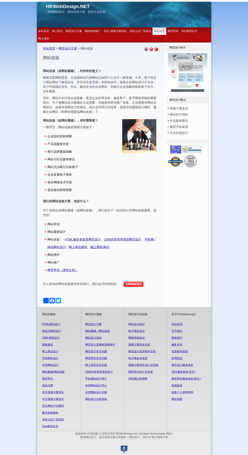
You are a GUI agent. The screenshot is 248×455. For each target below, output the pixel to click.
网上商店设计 (50, 351)
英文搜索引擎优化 (53, 392)
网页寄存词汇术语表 (140, 371)
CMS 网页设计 (51, 337)
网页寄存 (173, 31)
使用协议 (176, 358)
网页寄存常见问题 (96, 358)
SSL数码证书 (189, 31)
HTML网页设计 (51, 324)
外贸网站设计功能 (96, 392)
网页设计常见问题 (96, 351)
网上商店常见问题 (96, 365)
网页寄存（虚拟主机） (62, 270)
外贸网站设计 (50, 365)
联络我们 (176, 337)
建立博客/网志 (100, 247)
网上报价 (43, 38)
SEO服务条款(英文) (183, 371)
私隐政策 (176, 385)
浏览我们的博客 (137, 378)
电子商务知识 (136, 331)
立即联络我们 (133, 284)
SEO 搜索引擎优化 (115, 31)
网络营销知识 (136, 337)
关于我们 (176, 331)
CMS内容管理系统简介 (99, 371)
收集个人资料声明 (182, 392)
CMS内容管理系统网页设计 (122, 239)
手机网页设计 (50, 358)
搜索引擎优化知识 (139, 344)
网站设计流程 (93, 337)
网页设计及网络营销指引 (100, 344)
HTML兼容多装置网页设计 (83, 239)
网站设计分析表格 (96, 399)
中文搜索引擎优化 (53, 399)
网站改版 (159, 31)
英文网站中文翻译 (53, 405)
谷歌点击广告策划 (140, 31)
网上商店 (57, 31)
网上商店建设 (78, 247)
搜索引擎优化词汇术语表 (143, 365)
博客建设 (47, 344)
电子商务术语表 (137, 358)
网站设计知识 (136, 324)
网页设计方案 (74, 31)
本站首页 (43, 31)
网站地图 (176, 399)
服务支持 (176, 344)
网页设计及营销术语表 (142, 351)
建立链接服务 (50, 412)
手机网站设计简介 (96, 378)
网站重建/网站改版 (53, 371)
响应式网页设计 (51, 331)
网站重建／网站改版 (97, 331)
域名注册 (47, 385)
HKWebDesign (68, 6)
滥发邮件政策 (179, 351)
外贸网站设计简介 (96, 385)
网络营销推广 (93, 31)
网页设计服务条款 (182, 365)
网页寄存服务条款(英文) (186, 378)
